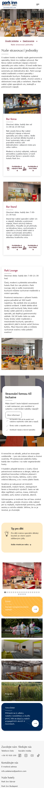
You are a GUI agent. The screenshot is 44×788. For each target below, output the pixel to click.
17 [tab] (39, 592)
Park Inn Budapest (9, 786)
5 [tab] (13, 592)
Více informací (13, 415)
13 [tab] (30, 592)
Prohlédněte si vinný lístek (33, 167)
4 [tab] (11, 592)
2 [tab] (7, 592)
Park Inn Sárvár (8, 781)
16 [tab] (36, 592)
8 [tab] (20, 592)
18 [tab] (18, 594)
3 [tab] (9, 592)
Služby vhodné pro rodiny (20, 545)
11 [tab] (26, 592)
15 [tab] (34, 592)
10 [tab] (24, 592)
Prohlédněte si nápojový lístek (17, 167)
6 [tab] (15, 592)
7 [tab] (17, 592)
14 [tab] (32, 592)
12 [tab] (28, 592)
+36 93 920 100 (8, 755)
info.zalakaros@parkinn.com (13, 771)
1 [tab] (5, 592)
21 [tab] (25, 594)
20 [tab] (23, 594)
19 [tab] (21, 594)
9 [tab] (22, 592)
